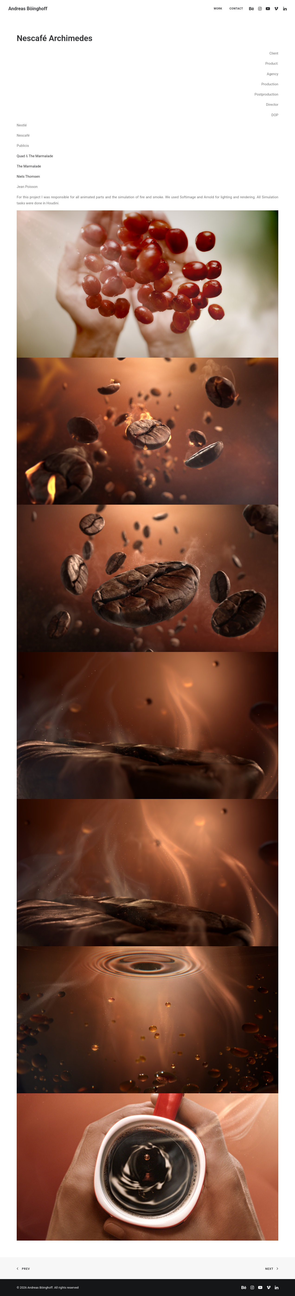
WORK (218, 8)
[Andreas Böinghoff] (27, 8)
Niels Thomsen (28, 176)
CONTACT (236, 8)
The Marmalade (41, 156)
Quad (21, 156)
